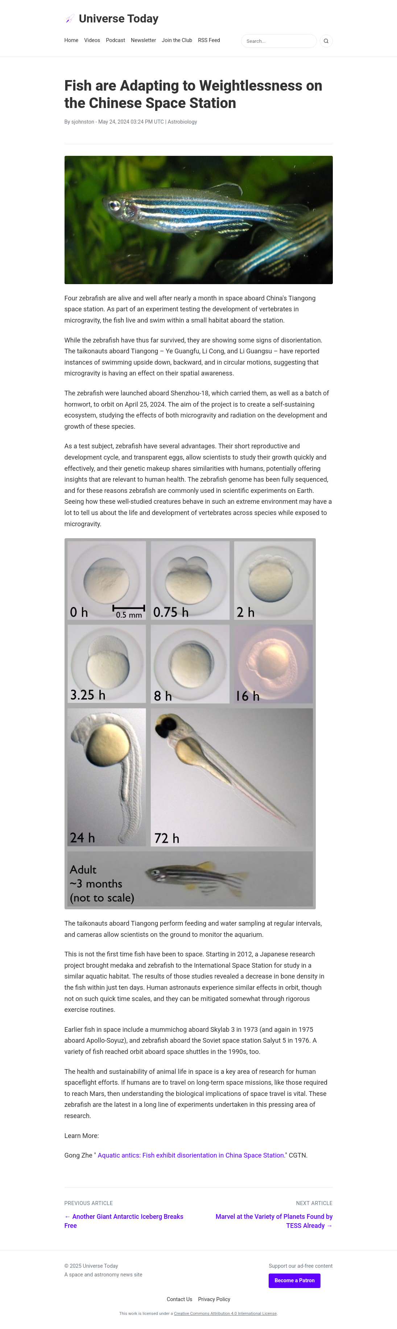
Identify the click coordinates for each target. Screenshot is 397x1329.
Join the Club (177, 40)
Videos (92, 40)
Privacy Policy (214, 1299)
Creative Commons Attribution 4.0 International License (225, 1313)
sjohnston (82, 122)
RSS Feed (209, 40)
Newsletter (143, 40)
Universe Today (112, 18)
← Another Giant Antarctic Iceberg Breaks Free (124, 1221)
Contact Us (180, 1299)
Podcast (115, 40)
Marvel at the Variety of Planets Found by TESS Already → (274, 1221)
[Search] (326, 40)
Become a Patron (294, 1281)
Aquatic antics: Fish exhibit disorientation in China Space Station (191, 1155)
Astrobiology (182, 122)
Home (72, 40)
